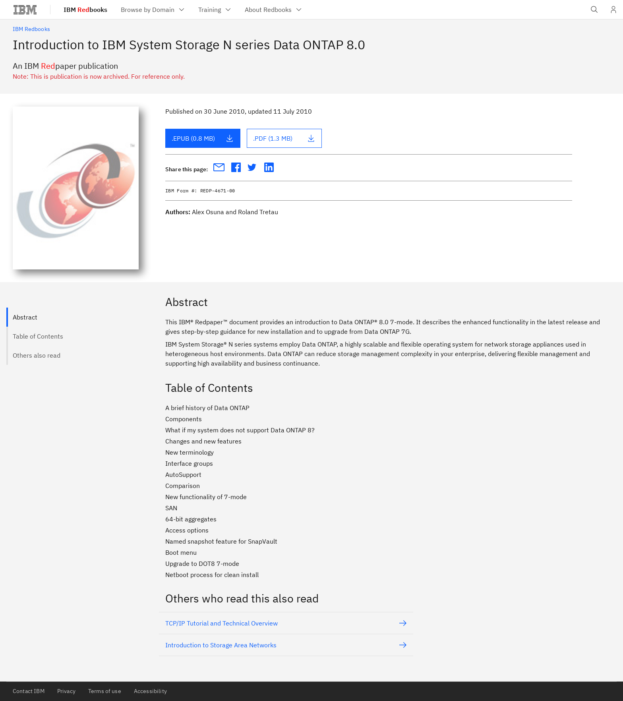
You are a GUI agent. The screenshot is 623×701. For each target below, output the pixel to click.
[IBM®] (25, 9)
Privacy (66, 691)
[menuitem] (153, 9)
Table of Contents (38, 336)
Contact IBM (28, 691)
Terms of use (104, 691)
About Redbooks (274, 10)
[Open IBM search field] (594, 9)
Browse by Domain (153, 10)
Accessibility (150, 691)
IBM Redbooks (31, 29)
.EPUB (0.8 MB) (203, 138)
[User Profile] (613, 9)
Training (215, 10)
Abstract (25, 317)
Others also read (36, 355)
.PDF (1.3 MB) (284, 138)
